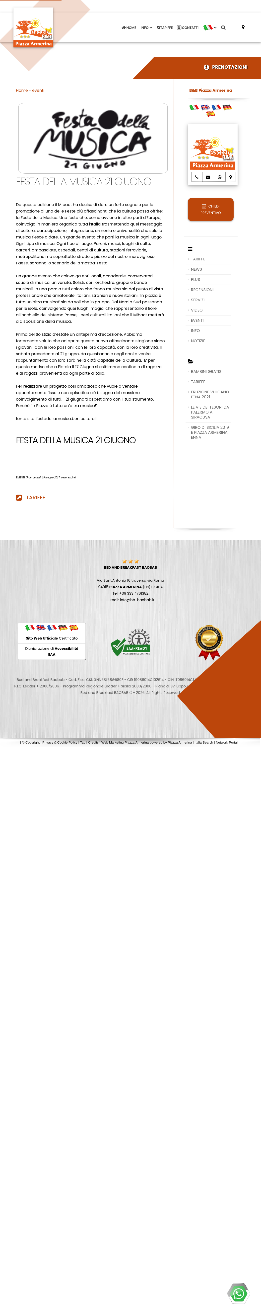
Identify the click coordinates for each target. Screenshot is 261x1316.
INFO (195, 330)
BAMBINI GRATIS (206, 371)
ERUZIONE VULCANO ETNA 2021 (210, 394)
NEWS (196, 269)
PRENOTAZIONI (226, 67)
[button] (210, 27)
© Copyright (31, 742)
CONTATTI (187, 27)
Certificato (52, 638)
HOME (129, 27)
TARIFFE (165, 27)
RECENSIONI (202, 290)
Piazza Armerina (180, 742)
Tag (82, 742)
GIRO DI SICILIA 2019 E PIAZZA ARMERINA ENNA (210, 432)
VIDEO (197, 310)
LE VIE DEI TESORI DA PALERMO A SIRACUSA (210, 412)
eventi (38, 90)
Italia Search (204, 742)
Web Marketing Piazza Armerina (125, 742)
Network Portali (227, 742)
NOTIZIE (198, 341)
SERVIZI (198, 300)
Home (22, 90)
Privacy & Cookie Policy (59, 742)
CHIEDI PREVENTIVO (210, 209)
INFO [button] (146, 28)
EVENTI (197, 320)
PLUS (195, 279)
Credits (93, 742)
